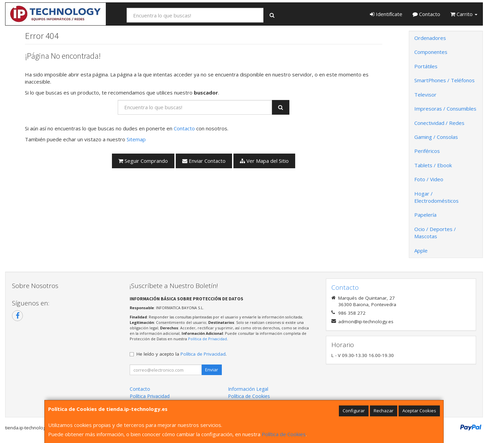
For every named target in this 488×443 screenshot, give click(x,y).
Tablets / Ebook (433, 165)
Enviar (211, 370)
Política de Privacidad (207, 338)
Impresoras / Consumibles (445, 108)
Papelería (425, 214)
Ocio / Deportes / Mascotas (435, 233)
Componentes (430, 51)
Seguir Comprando (143, 160)
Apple (421, 250)
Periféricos (427, 150)
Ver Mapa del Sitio (264, 160)
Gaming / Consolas (436, 136)
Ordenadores (430, 37)
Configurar (354, 411)
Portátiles (425, 66)
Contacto (426, 14)
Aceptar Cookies (419, 411)
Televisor (425, 94)
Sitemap (136, 139)
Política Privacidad (150, 396)
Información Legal (248, 389)
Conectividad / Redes (439, 122)
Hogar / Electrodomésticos (436, 197)
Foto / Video (428, 179)
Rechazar (383, 411)
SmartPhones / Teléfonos (444, 80)
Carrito (463, 14)
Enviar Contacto (204, 160)
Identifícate (386, 14)
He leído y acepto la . (182, 354)
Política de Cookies (284, 434)
